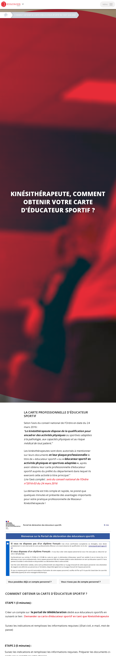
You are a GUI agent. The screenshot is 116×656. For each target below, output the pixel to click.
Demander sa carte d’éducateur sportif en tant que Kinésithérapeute (66, 616)
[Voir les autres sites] (23, 4)
